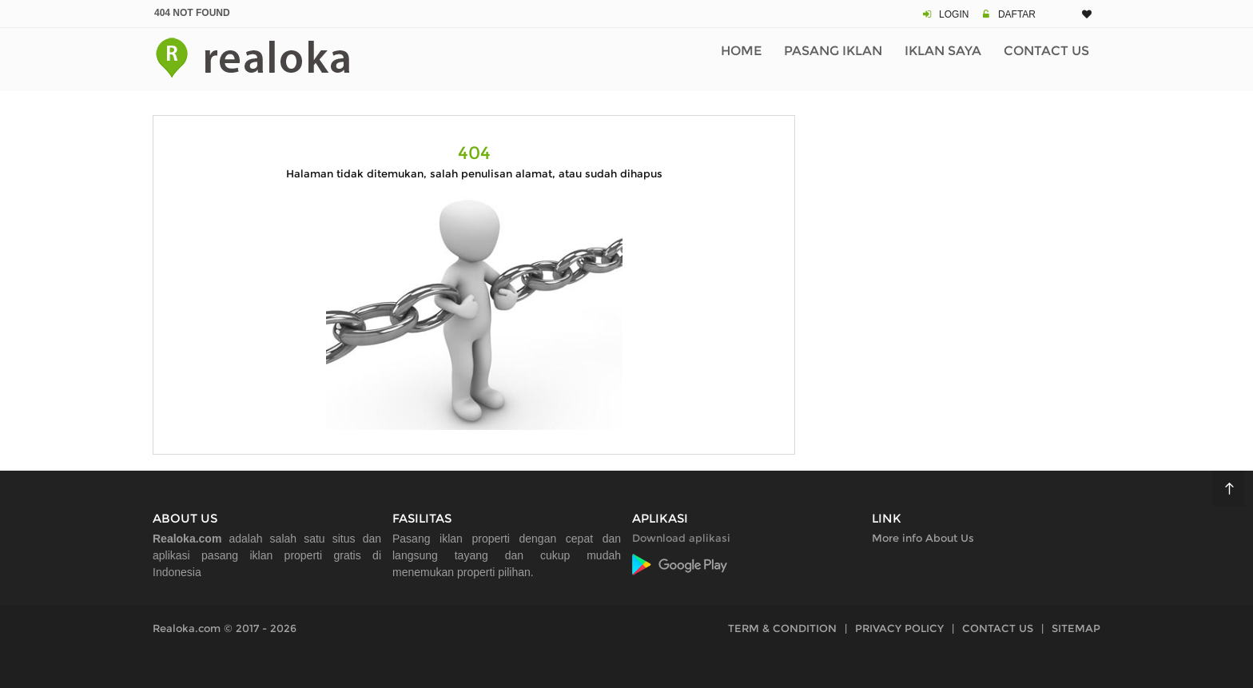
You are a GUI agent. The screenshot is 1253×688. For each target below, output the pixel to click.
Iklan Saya (943, 50)
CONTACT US (997, 628)
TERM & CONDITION (782, 628)
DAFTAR (1017, 14)
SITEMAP (1076, 628)
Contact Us (1046, 50)
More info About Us (923, 537)
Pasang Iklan (833, 50)
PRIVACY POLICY (899, 628)
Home (741, 50)
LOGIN (954, 14)
